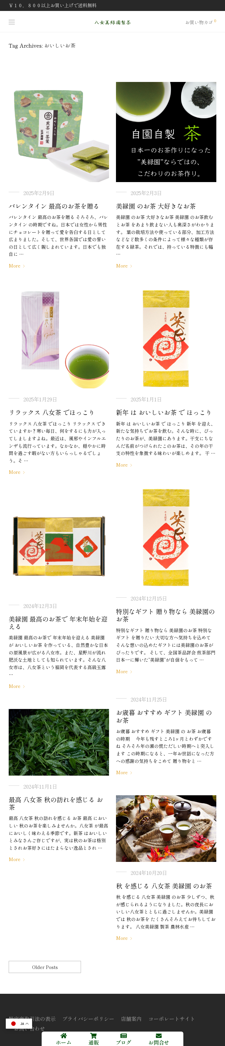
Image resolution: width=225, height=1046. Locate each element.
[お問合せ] (159, 1036)
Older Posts (45, 966)
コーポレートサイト (171, 1018)
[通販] (94, 1036)
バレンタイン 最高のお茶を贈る (54, 205)
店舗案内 (131, 1018)
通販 (93, 1042)
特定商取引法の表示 (32, 1018)
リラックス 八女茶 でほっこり (52, 412)
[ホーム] (64, 1036)
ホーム (63, 1042)
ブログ (123, 1042)
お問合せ (158, 1042)
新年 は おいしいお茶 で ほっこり (164, 412)
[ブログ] (123, 1036)
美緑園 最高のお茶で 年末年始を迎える (58, 622)
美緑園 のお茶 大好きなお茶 (156, 205)
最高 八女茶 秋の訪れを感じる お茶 (56, 803)
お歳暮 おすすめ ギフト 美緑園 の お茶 (164, 716)
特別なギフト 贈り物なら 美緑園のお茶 (165, 615)
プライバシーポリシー (88, 1018)
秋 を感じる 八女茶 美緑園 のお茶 (164, 885)
